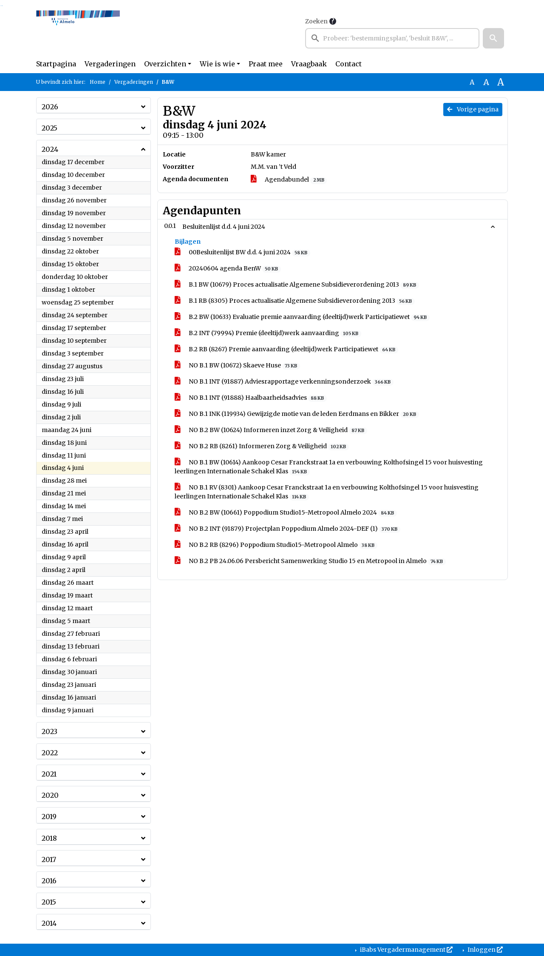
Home (97, 82)
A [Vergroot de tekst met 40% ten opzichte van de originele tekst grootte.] (500, 82)
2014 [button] (49, 923)
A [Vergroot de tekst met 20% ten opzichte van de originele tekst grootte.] (486, 82)
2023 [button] (49, 731)
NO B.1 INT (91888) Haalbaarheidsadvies (251, 398)
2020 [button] (50, 795)
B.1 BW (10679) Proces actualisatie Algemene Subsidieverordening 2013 (297, 285)
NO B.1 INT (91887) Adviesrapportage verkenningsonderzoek (284, 382)
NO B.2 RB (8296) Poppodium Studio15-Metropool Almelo (276, 545)
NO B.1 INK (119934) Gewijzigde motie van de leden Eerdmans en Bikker (297, 414)
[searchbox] (392, 38)
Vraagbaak (309, 64)
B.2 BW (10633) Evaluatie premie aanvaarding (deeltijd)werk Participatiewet (302, 317)
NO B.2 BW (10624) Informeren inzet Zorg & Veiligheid (271, 430)
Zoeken (316, 21)
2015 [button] (49, 902)
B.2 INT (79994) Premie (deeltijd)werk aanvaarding (268, 333)
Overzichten (165, 64)
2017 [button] (49, 859)
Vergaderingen (110, 64)
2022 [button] (50, 752)
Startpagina (56, 64)
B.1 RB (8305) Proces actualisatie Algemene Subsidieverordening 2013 (295, 301)
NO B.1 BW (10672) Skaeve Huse (237, 365)
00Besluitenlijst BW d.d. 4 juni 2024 (242, 252)
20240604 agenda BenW (228, 269)
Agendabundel (289, 180)
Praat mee (266, 64)
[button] (493, 38)
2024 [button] (50, 149)
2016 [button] (49, 880)
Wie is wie (217, 64)
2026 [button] (50, 106)
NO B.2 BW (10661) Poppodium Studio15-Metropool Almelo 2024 (286, 513)
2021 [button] (49, 774)
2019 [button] (49, 816)
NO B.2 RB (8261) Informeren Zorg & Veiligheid (262, 446)
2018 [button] (49, 838)
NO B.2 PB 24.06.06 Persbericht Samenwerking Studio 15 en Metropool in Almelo (310, 561)
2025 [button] (49, 128)
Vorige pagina (473, 109)
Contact (348, 64)
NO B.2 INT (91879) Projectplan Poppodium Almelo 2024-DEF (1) (287, 529)
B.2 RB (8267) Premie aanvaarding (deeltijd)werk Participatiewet (286, 349)
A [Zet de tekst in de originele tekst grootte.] (472, 82)
